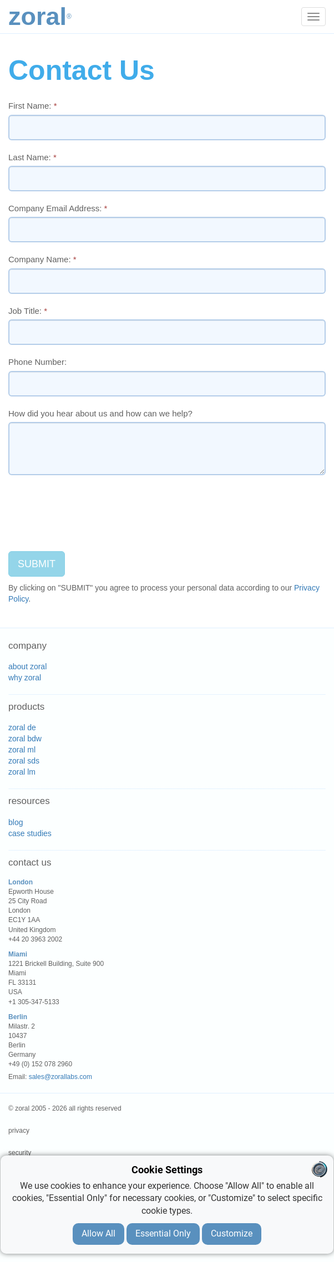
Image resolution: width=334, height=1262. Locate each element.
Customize (231, 1233)
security (19, 1153)
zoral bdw (25, 738)
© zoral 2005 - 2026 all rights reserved (65, 1108)
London (20, 882)
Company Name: (42, 259)
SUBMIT (36, 563)
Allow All (98, 1233)
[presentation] (92, 505)
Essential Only (163, 1233)
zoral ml (22, 749)
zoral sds (23, 760)
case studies (30, 833)
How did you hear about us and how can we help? (100, 413)
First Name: (32, 105)
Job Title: (27, 311)
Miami (17, 954)
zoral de (22, 727)
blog (15, 822)
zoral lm (22, 771)
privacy (18, 1130)
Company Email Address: (57, 208)
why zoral (24, 677)
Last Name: (32, 157)
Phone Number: (37, 362)
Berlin (17, 1017)
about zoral (27, 666)
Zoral (40, 16)
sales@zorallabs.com (60, 1077)
